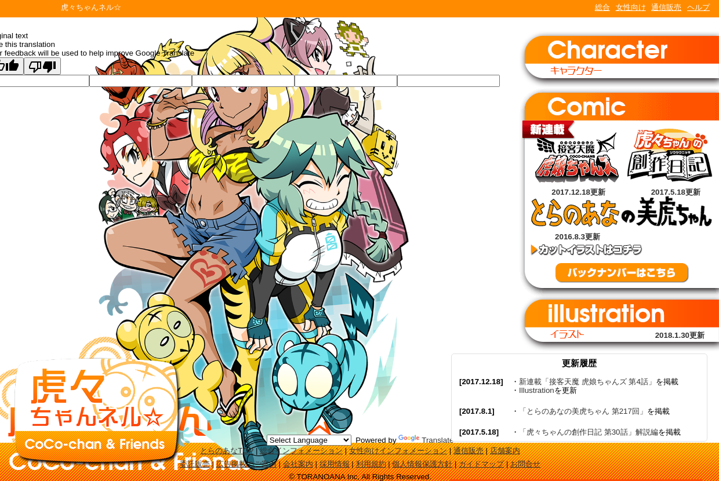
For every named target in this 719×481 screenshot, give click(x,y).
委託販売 (195, 464)
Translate (425, 440)
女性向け (631, 7)
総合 (602, 7)
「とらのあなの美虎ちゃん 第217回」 (583, 411)
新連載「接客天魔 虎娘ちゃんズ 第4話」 (587, 381)
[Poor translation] (42, 66)
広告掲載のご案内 (246, 464)
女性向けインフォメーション (398, 450)
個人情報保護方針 (422, 464)
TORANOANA (30, 8)
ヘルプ (698, 7)
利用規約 (371, 464)
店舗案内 (505, 450)
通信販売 (666, 7)
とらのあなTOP (226, 450)
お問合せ (525, 464)
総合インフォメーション (301, 450)
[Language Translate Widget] (309, 440)
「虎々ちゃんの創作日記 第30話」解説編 (588, 432)
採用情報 (334, 464)
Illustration (536, 390)
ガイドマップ (481, 464)
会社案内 (298, 464)
